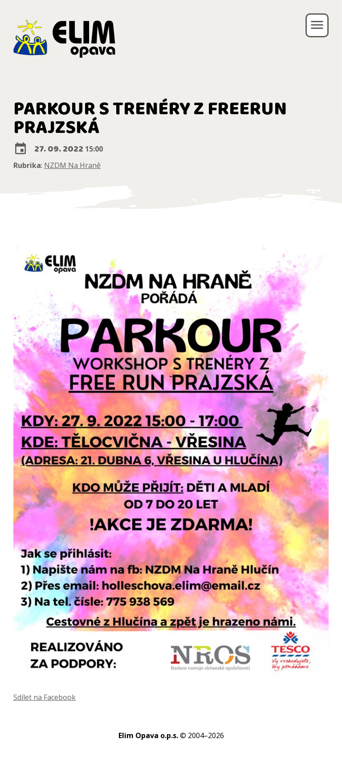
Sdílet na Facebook (44, 697)
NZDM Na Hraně (72, 165)
